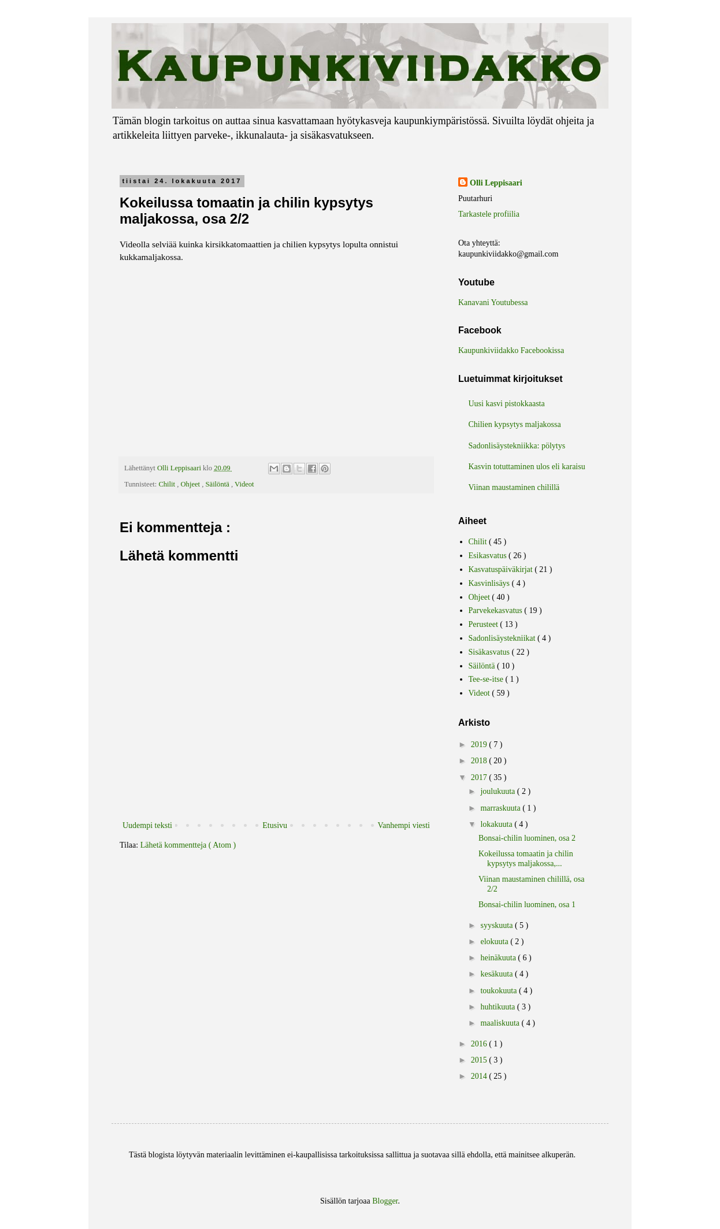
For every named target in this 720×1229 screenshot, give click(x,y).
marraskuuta (501, 808)
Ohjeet (191, 484)
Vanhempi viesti (403, 825)
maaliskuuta (500, 1023)
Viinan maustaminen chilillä (514, 487)
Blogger (385, 1201)
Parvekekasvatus (497, 610)
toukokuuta (499, 990)
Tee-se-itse (487, 679)
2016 (480, 1043)
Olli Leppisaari (496, 183)
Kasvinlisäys (490, 583)
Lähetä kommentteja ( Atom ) (188, 845)
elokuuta (495, 941)
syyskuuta (497, 925)
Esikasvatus (489, 555)
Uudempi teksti (147, 825)
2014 (480, 1076)
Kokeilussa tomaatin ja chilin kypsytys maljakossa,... (525, 858)
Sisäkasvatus (490, 652)
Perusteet (484, 624)
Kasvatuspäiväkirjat (502, 569)
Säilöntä (218, 484)
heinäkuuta (499, 957)
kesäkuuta (497, 974)
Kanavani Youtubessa (493, 302)
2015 (480, 1060)
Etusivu (274, 825)
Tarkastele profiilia (488, 214)
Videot (244, 484)
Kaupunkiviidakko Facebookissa (511, 350)
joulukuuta (498, 791)
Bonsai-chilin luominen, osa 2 (527, 838)
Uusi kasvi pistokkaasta (507, 403)
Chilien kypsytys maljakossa (515, 424)
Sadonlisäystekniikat (503, 638)
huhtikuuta (498, 1006)
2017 (480, 777)
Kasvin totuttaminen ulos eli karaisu (527, 466)
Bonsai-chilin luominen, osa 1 (527, 904)
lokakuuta (497, 824)
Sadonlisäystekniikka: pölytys (517, 445)
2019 (480, 744)
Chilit (167, 484)
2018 (480, 760)
